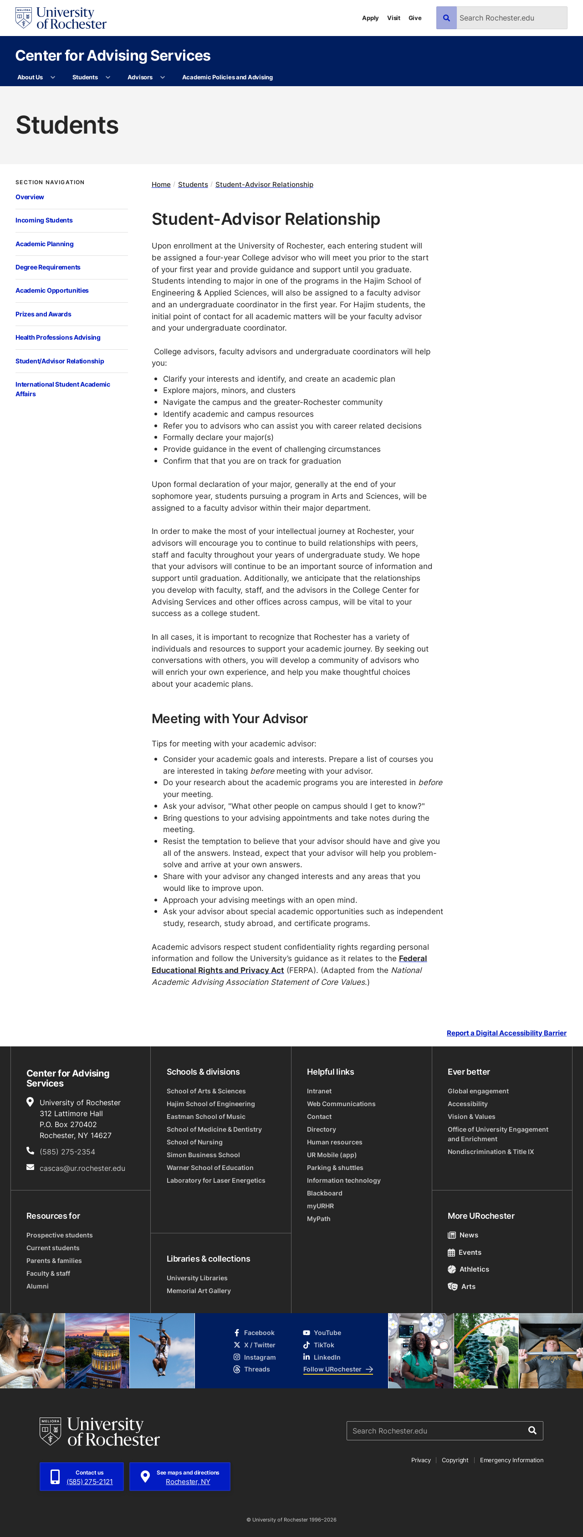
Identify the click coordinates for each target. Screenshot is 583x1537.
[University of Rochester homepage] (61, 18)
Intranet (319, 1091)
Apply (370, 18)
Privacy (420, 1460)
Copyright (455, 1460)
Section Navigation (50, 182)
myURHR (320, 1205)
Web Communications (341, 1103)
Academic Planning (44, 243)
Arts (462, 1286)
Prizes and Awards (43, 314)
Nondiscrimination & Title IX (491, 1151)
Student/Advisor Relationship (59, 361)
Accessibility (468, 1103)
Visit (393, 18)
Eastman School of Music (206, 1116)
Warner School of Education (210, 1167)
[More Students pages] (108, 77)
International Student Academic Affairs (62, 389)
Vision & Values (472, 1116)
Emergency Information (512, 1460)
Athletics (468, 1269)
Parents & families (54, 1260)
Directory (321, 1129)
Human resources (335, 1142)
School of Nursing (195, 1142)
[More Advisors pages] (162, 77)
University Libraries (197, 1277)
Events (464, 1252)
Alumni (37, 1286)
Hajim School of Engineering (211, 1103)
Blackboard (325, 1193)
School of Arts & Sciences (206, 1091)
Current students (53, 1247)
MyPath (319, 1218)
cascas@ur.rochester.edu (82, 1168)
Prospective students (59, 1235)
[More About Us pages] (53, 77)
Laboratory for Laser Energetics (216, 1180)
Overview (29, 196)
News (463, 1235)
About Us (30, 77)
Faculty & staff (48, 1273)
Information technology (344, 1180)
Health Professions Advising (57, 337)
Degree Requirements (48, 267)
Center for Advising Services (113, 55)
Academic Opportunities (52, 290)
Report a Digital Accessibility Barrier (507, 1033)
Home (161, 184)
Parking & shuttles (335, 1167)
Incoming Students (43, 220)
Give (415, 18)
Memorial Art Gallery (199, 1290)
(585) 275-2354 (67, 1152)
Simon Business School (203, 1154)
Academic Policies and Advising (227, 77)
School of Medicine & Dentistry (214, 1129)
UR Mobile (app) (332, 1154)
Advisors (140, 77)
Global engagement (478, 1091)
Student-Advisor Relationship (264, 184)
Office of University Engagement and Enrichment (498, 1134)
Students (85, 77)
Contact (319, 1116)
